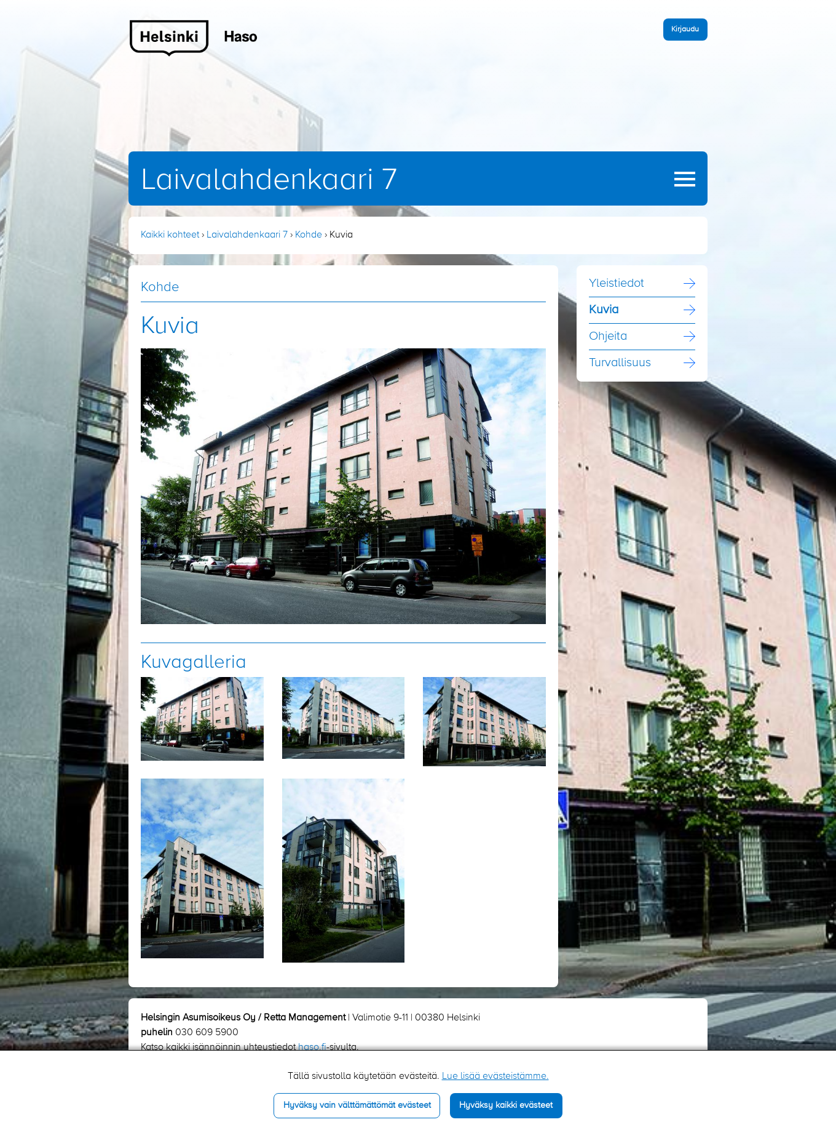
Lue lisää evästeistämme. (495, 1076)
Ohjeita (608, 337)
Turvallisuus (620, 363)
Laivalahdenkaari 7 (269, 180)
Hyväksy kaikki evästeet (506, 1105)
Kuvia (603, 310)
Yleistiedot (616, 284)
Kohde (308, 235)
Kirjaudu (685, 29)
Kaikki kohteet (170, 235)
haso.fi (312, 1047)
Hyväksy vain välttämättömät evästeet (357, 1105)
